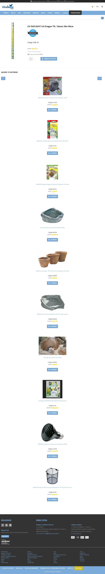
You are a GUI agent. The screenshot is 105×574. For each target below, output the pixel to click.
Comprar (52, 110)
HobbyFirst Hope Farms (60, 554)
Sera (55, 561)
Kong (81, 556)
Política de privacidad (31, 568)
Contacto (70, 568)
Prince (55, 559)
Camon (29, 551)
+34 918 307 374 (41, 533)
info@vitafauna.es (52, 533)
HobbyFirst (83, 553)
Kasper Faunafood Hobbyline (34, 556)
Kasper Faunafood (84, 554)
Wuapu (55, 562)
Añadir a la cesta (49, 59)
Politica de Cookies (8, 568)
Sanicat (29, 561)
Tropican (82, 561)
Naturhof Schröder (32, 558)
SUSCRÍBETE (5, 536)
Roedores (26, 13)
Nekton (82, 558)
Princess (82, 559)
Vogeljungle (30, 562)
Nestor (3, 559)
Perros (6, 13)
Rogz (2, 561)
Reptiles (36, 13)
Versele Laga (4, 562)
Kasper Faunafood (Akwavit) (8, 556)
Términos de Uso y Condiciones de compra (52, 568)
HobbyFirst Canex (5, 554)
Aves (19, 13)
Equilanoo (30, 553)
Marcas (57, 13)
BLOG (65, 13)
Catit (55, 551)
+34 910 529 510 (76, 533)
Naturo (55, 558)
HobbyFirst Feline (32, 554)
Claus (81, 551)
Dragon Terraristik (6, 553)
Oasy (28, 559)
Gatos (13, 13)
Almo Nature (4, 551)
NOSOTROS (79, 568)
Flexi (55, 553)
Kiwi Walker (57, 556)
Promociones (75, 13)
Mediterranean (5, 558)
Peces (43, 13)
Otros (50, 13)
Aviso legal (19, 568)
